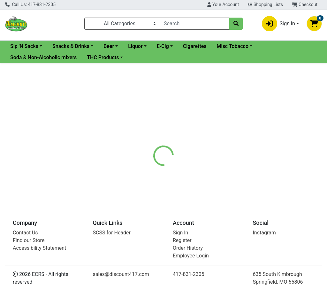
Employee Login (191, 256)
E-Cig (215, 46)
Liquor (187, 46)
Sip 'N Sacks (76, 46)
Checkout (304, 4)
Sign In (180, 233)
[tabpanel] (231, 175)
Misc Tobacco (284, 46)
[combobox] (195, 24)
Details (154, 145)
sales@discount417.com (121, 274)
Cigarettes (246, 46)
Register (182, 240)
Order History (188, 248)
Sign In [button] (278, 23)
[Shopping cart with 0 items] (314, 23)
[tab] (153, 145)
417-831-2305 (188, 274)
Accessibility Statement (39, 248)
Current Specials (29, 46)
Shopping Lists (265, 4)
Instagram (264, 233)
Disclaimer (182, 145)
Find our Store (28, 240)
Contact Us (25, 233)
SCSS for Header (112, 233)
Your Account (223, 4)
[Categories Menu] (122, 24)
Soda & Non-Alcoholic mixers (43, 57)
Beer (160, 46)
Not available (277, 110)
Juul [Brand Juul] (205, 169)
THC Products (103, 57)
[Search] (195, 24)
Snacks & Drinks (122, 46)
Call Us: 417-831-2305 (30, 4)
